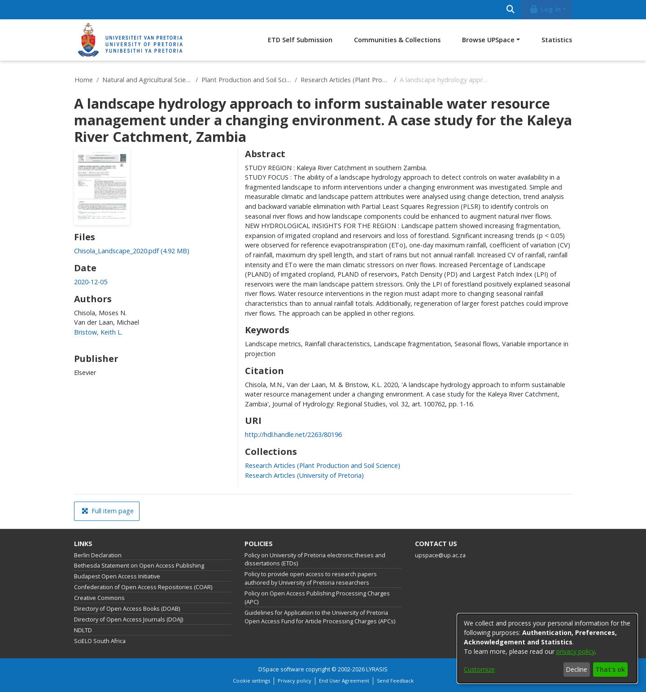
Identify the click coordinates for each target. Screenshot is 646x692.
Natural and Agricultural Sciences (147, 79)
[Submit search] (510, 9)
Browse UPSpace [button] (488, 39)
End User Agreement (344, 680)
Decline (576, 669)
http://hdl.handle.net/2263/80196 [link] (293, 434)
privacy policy (575, 651)
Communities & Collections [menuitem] (397, 39)
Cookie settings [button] (251, 680)
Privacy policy (294, 680)
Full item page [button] (108, 511)
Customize (479, 669)
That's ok (610, 669)
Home (83, 79)
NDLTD (83, 630)
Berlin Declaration (98, 555)
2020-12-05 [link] (90, 282)
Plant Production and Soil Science (246, 79)
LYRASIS (377, 669)
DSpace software (281, 669)
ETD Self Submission (300, 39)
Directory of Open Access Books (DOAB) (127, 609)
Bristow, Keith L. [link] (98, 332)
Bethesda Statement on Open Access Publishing (139, 565)
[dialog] (547, 648)
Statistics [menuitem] (556, 39)
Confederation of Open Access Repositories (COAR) (143, 587)
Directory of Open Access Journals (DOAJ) (128, 619)
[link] (131, 251)
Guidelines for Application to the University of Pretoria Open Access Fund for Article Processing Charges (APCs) (319, 617)
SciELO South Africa (100, 641)
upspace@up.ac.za (440, 555)
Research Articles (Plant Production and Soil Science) (345, 79)
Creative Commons (99, 598)
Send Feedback (395, 680)
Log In (545, 9)
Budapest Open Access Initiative (117, 576)
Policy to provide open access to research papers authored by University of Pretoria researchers (310, 578)
